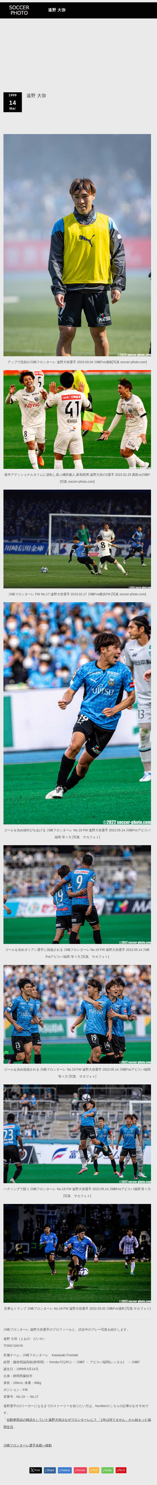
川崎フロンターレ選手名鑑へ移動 (27, 1445)
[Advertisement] (78, 34)
